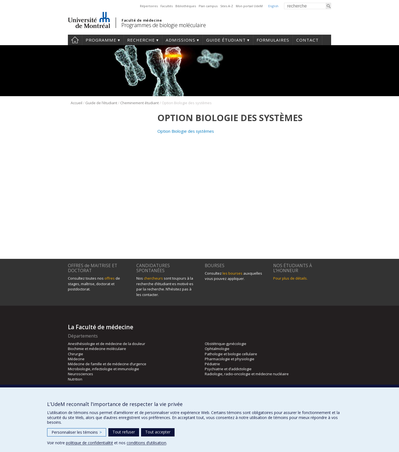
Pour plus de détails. (290, 278)
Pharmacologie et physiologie (229, 358)
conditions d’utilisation (146, 442)
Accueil (75, 40)
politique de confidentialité (89, 442)
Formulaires (273, 40)
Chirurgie (75, 353)
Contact (307, 40)
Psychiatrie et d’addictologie (228, 368)
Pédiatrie (212, 363)
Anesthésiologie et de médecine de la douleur (106, 343)
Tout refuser (123, 432)
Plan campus (208, 6)
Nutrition (75, 379)
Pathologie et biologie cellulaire (231, 353)
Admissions (180, 40)
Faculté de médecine (142, 20)
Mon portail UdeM (249, 6)
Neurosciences (80, 373)
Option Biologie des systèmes (185, 131)
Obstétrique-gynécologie (225, 343)
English (273, 6)
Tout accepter (157, 432)
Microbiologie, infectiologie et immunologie (103, 368)
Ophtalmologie (217, 348)
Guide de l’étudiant (101, 102)
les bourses (232, 273)
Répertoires (149, 6)
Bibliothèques (185, 6)
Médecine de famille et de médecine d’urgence (107, 363)
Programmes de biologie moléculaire (163, 25)
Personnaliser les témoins (77, 432)
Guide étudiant (226, 40)
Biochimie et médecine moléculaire (97, 348)
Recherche (141, 40)
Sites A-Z (226, 6)
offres (109, 278)
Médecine (76, 358)
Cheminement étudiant (139, 102)
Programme (101, 40)
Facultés (166, 6)
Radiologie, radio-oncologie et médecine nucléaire (247, 373)
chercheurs (153, 278)
